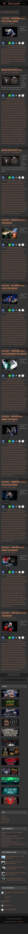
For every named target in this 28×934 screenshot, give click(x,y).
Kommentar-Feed (5, 820)
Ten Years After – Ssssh (15, 842)
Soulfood (18, 61)
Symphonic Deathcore (5, 138)
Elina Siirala (14, 110)
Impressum (8, 1)
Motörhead (13, 129)
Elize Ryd (19, 110)
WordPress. (20, 921)
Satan (9, 61)
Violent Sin (3, 63)
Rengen (20, 59)
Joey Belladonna (16, 120)
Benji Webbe (7, 101)
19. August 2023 (6, 152)
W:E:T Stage (17, 141)
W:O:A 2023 (23, 141)
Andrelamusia (17, 99)
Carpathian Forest (12, 105)
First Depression (18, 112)
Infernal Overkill (20, 52)
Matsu (24, 126)
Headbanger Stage (14, 115)
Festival (3, 50)
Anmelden (3, 816)
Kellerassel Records (8, 56)
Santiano (7, 136)
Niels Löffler (23, 131)
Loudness (16, 126)
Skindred (20, 136)
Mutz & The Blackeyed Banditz (14, 131)
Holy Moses (9, 119)
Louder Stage (10, 126)
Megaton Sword (4, 57)
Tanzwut (15, 138)
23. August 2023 (6, 72)
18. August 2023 (6, 290)
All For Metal (19, 180)
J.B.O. (23, 119)
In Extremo (14, 119)
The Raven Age (21, 138)
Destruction (3, 49)
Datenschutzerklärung (17, 1)
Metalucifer (10, 57)
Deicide (19, 106)
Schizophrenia (13, 61)
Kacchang (10, 122)
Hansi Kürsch (14, 192)
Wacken (7, 63)
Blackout (3, 103)
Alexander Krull (19, 98)
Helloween (14, 117)
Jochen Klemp (9, 120)
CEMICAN (18, 105)
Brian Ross (16, 45)
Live (19, 56)
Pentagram (22, 57)
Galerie (11, 23)
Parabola (14, 921)
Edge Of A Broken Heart (11, 188)
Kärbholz (14, 122)
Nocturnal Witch (16, 57)
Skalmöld (11, 136)
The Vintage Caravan (12, 140)
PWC (17, 59)
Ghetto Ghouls (18, 190)
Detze (8, 49)
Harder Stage (7, 115)
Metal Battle (12, 127)
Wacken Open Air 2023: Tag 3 (11, 70)
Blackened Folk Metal (20, 101)
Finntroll (13, 112)
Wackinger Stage (18, 143)
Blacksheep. (7, 103)
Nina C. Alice (8, 133)
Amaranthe (12, 99)
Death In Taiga (15, 106)
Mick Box (9, 129)
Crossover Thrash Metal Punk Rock (8, 187)
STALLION (23, 61)
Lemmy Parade (23, 124)
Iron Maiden (19, 119)
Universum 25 (4, 141)
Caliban (6, 105)
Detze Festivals (13, 49)
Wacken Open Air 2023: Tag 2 (11, 150)
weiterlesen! (6, 39)
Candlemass (20, 45)
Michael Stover (4, 836)
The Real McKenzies (18, 209)
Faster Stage (24, 110)
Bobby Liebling (10, 45)
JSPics (2, 56)
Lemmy (18, 124)
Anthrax (22, 99)
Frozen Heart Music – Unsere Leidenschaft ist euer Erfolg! (15, 893)
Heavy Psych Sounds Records (11, 50)
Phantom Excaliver (16, 206)
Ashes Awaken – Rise (14, 836)
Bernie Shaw (13, 101)
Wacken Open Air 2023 (9, 143)
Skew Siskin (15, 136)
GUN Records (7, 113)
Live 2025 (22, 56)
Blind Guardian (14, 103)
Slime (24, 136)
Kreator (24, 122)
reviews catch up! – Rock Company (8, 844)
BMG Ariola (19, 103)
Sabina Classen (14, 208)
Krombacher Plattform (6, 124)
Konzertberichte (16, 72)
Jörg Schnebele (12, 54)
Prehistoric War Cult (12, 59)
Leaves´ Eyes (13, 124)
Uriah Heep (10, 141)
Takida (12, 138)
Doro (10, 108)
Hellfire (23, 50)
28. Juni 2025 (5, 23)
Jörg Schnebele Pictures (20, 54)
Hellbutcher (19, 50)
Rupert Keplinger (19, 134)
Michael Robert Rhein (5, 202)
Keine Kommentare (24, 16)
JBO (5, 120)
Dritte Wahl (14, 108)
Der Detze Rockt (23, 47)
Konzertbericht (19, 122)
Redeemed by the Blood (10, 134)
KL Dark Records (7, 897)
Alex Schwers (13, 98)
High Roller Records (13, 52)
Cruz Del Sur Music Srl (14, 47)
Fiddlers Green (8, 112)
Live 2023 (5, 126)
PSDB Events (7, 901)
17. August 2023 (6, 356)
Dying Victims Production (21, 49)
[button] (3, 43)
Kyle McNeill (15, 56)
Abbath (8, 98)
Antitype (3, 101)
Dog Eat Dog (6, 108)
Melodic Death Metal (5, 127)
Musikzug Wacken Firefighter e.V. (15, 464)
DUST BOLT (19, 108)
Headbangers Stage (23, 115)
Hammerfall (21, 113)
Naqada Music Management (10, 909)
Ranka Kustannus (8, 905)
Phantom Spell (4, 59)
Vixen (14, 141)
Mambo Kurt (20, 126)
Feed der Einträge (5, 818)
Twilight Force (20, 140)
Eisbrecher (9, 110)
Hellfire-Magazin (4, 52)
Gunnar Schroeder (14, 113)
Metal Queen (18, 127)
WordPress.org (4, 822)
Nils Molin (3, 133)
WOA (23, 143)
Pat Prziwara (14, 133)
